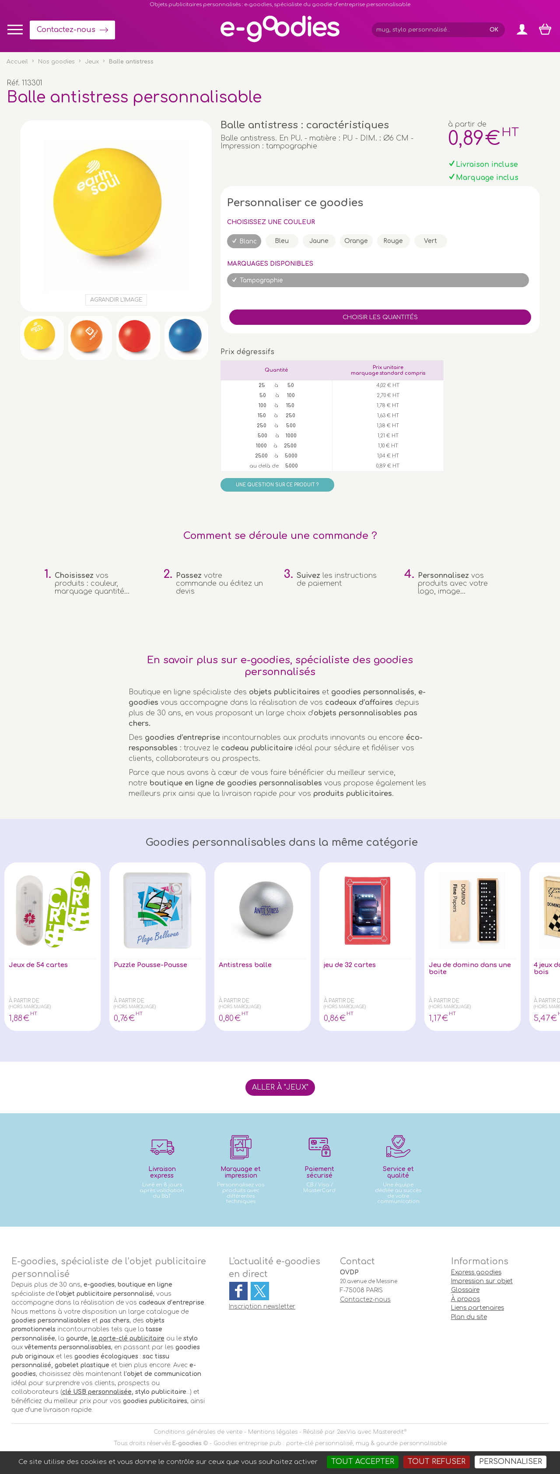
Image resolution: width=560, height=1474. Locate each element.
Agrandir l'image (116, 300)
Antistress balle (247, 965)
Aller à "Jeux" (280, 1087)
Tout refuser (437, 1462)
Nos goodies (56, 62)
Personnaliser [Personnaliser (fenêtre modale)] (510, 1462)
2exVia (346, 1432)
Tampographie (261, 280)
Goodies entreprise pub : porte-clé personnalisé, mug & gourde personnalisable (330, 1443)
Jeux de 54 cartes (41, 965)
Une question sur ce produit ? (277, 484)
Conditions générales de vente (198, 1432)
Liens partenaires (477, 1308)
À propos (465, 1299)
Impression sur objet (482, 1281)
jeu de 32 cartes (353, 965)
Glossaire (465, 1290)
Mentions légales (273, 1432)
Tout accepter (362, 1462)
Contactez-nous (66, 30)
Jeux (92, 62)
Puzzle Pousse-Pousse (154, 965)
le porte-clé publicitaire (127, 1338)
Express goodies (476, 1272)
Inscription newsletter (262, 1306)
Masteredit (388, 1432)
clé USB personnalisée (97, 1392)
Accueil (17, 62)
